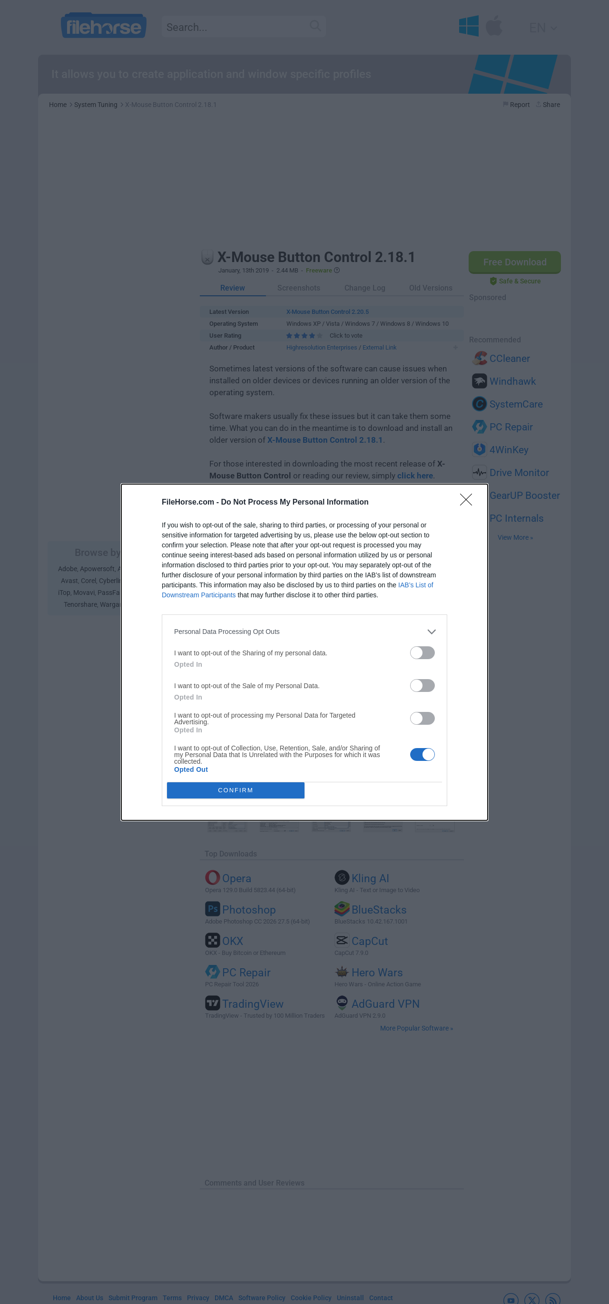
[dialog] (304, 652)
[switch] (422, 652)
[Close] (469, 503)
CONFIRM (236, 790)
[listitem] (304, 632)
